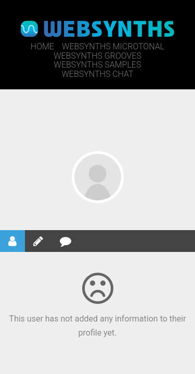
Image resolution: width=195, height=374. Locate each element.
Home (42, 46)
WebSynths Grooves (97, 56)
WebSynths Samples (97, 65)
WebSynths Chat (97, 74)
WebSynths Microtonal (113, 46)
